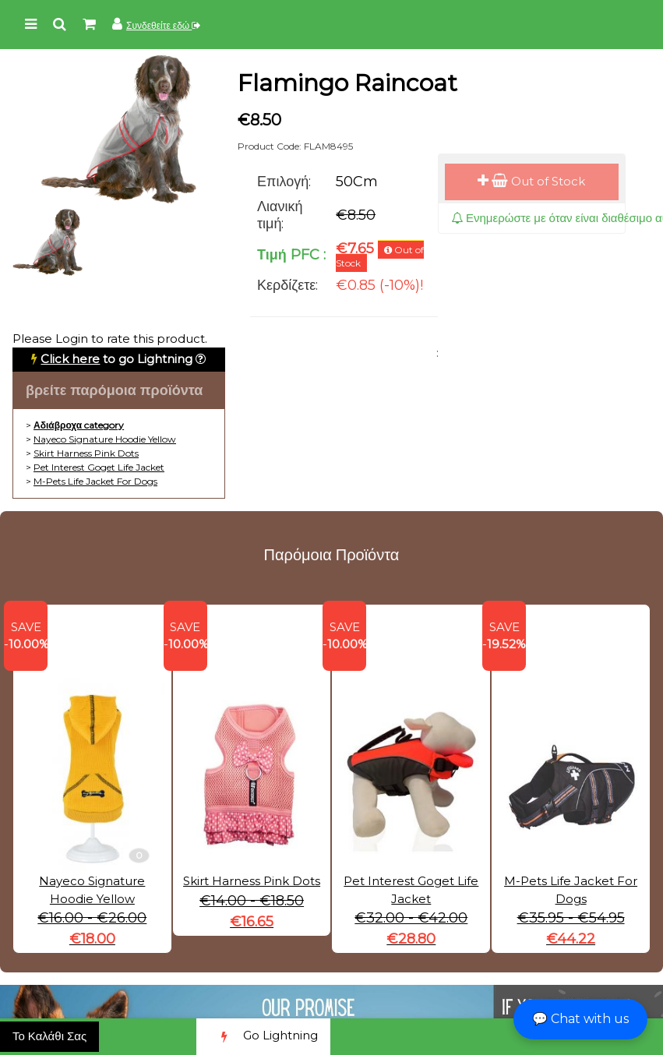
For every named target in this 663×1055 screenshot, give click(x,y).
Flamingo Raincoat (347, 83)
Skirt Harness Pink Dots (86, 453)
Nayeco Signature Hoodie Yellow (105, 439)
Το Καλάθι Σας (49, 1036)
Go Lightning (263, 1037)
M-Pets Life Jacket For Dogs (95, 481)
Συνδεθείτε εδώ (163, 25)
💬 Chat (580, 1018)
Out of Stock (531, 181)
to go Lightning (116, 358)
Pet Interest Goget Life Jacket (99, 467)
